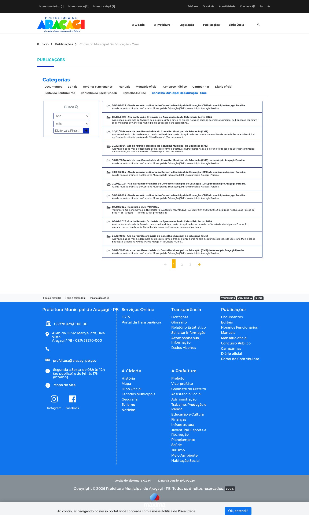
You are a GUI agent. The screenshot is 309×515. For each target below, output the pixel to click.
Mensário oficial (234, 338)
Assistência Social (186, 394)
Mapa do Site (65, 385)
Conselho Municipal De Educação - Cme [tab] (179, 92)
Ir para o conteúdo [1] (51, 6)
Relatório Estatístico (188, 327)
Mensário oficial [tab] (146, 86)
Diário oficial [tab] (223, 86)
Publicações (211, 24)
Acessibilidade (227, 6)
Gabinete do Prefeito (188, 389)
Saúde (176, 445)
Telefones (193, 6)
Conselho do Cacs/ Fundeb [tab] (99, 92)
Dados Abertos (183, 348)
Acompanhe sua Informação (185, 340)
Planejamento (183, 440)
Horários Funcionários (239, 327)
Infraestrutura (182, 425)
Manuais (228, 332)
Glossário (179, 322)
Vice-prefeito (182, 383)
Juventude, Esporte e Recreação (188, 432)
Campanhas (231, 348)
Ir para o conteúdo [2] (75, 298)
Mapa (126, 383)
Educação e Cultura (187, 414)
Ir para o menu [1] (52, 298)
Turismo (128, 404)
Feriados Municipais (138, 394)
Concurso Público (236, 343)
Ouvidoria (208, 6)
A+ (261, 6)
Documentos (232, 317)
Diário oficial (231, 353)
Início (44, 44)
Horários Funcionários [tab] (98, 86)
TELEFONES (228, 298)
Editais (227, 322)
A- (268, 6)
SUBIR (258, 298)
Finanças (178, 419)
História (128, 378)
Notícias (129, 410)
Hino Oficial (131, 389)
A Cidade (138, 24)
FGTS (126, 317)
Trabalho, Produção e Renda (188, 406)
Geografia (129, 399)
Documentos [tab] (53, 86)
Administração (183, 399)
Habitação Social (185, 461)
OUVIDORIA (245, 298)
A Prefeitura (162, 24)
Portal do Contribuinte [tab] (59, 92)
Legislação (187, 24)
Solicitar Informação (188, 332)
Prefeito (177, 378)
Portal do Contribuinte (240, 359)
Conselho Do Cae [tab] (134, 92)
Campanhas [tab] (200, 86)
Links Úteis (236, 24)
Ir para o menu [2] (78, 6)
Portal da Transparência (141, 322)
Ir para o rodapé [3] (104, 6)
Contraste (247, 6)
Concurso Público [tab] (175, 86)
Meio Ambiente (184, 455)
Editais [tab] (72, 86)
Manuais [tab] (124, 86)
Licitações (179, 317)
